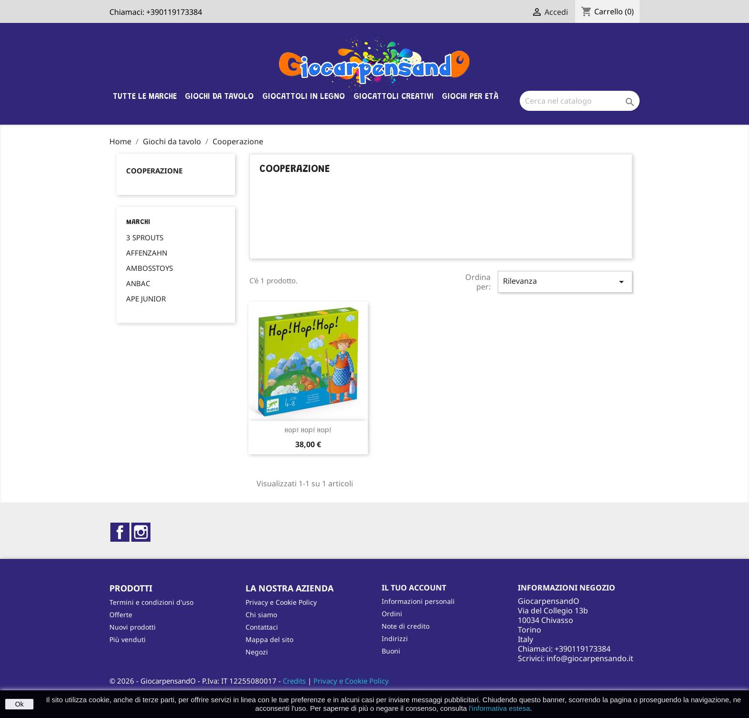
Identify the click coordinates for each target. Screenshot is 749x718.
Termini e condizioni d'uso (151, 602)
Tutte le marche (145, 97)
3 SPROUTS (144, 237)
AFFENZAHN (146, 252)
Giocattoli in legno (303, 97)
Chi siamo (261, 614)
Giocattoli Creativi (393, 97)
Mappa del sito (269, 639)
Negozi (257, 651)
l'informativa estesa (499, 708)
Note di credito (405, 626)
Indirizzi (395, 638)
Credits (294, 681)
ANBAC (138, 283)
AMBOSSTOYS (149, 268)
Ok (19, 704)
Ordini (392, 613)
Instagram (140, 532)
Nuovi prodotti (132, 627)
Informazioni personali (418, 601)
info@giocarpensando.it (589, 658)
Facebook (119, 532)
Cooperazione (154, 170)
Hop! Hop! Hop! (308, 431)
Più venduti (127, 639)
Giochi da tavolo (219, 97)
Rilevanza (565, 282)
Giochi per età (470, 97)
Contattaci (262, 627)
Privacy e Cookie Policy (281, 602)
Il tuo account (414, 587)
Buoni (391, 650)
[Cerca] (580, 101)
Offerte (120, 614)
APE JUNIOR (146, 298)
